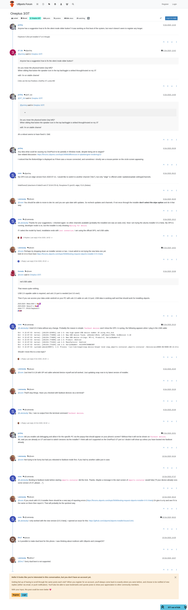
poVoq (20, 25)
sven (20, 173)
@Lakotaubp (28, 219)
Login (24, 595)
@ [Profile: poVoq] (21, 54)
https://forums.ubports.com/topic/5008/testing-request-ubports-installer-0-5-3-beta (70, 254)
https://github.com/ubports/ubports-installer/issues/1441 (111, 521)
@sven (30, 199)
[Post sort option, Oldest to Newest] (161, 18)
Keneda (21, 271)
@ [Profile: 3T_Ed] (21, 98)
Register (16, 595)
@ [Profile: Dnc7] (21, 561)
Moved (24, 18)
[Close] (175, 577)
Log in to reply (171, 18)
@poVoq (28, 51)
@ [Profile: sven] (21, 202)
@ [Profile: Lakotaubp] (23, 223)
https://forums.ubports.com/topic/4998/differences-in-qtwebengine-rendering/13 (69, 154)
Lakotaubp (22, 199)
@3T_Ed (28, 95)
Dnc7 (20, 538)
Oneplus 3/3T (35, 18)
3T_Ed (20, 51)
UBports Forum (24, 4)
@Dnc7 (30, 558)
